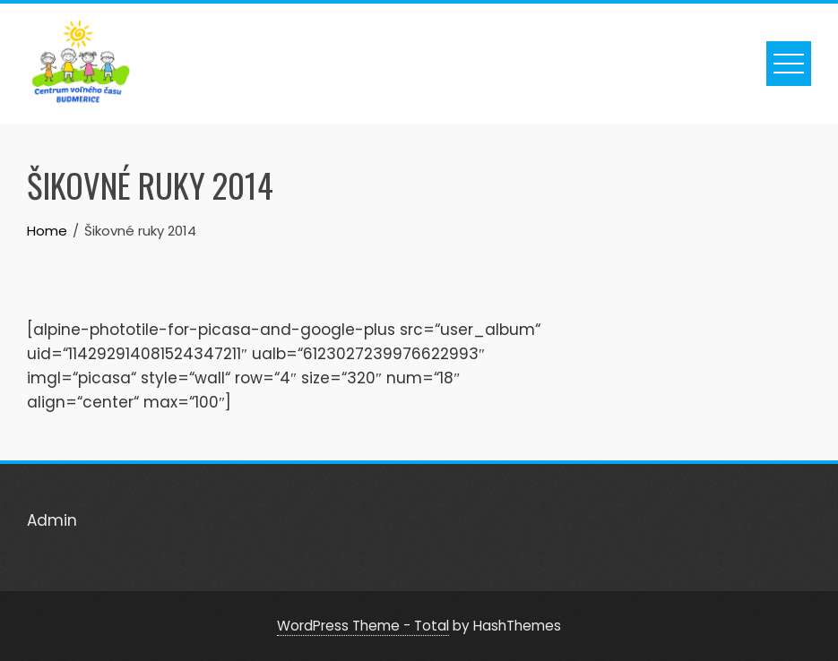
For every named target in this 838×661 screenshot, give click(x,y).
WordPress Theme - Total (363, 625)
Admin (52, 520)
